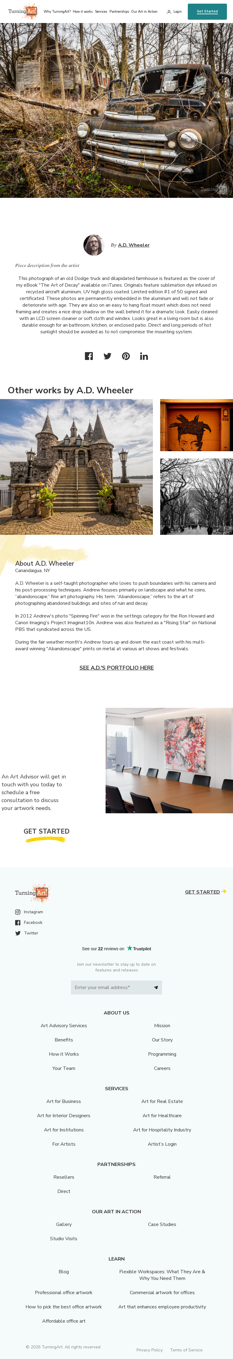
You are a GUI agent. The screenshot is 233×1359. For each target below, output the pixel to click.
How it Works (64, 1054)
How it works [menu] (83, 11)
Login (178, 11)
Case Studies (162, 1224)
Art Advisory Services (64, 1025)
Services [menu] (101, 11)
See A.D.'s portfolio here (116, 667)
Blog (64, 1271)
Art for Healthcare (162, 1115)
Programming (162, 1054)
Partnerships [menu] (119, 11)
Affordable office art (64, 1321)
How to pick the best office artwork (63, 1307)
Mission (162, 1025)
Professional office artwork (64, 1292)
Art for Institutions (64, 1130)
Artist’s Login (162, 1144)
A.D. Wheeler (134, 245)
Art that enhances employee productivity (162, 1307)
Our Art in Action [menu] (144, 11)
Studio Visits (63, 1238)
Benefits (64, 1040)
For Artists (64, 1144)
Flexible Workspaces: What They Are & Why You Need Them (162, 1275)
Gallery (64, 1224)
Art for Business (63, 1101)
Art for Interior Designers (63, 1115)
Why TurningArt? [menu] (57, 11)
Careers (162, 1068)
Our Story (162, 1040)
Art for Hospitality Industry (162, 1130)
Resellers (63, 1177)
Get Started (207, 11)
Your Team (63, 1068)
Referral (162, 1177)
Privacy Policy (150, 1350)
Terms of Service (186, 1350)
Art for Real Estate (162, 1101)
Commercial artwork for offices (162, 1292)
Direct (63, 1191)
